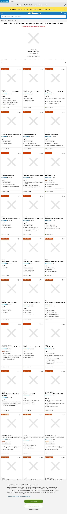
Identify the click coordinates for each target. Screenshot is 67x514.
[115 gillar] (41, 239)
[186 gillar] (19, 239)
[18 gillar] (63, 280)
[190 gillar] (41, 458)
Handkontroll (33, 60)
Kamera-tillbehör (48, 60)
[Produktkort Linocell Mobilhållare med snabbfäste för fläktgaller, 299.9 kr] (11, 380)
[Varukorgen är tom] (65, 13)
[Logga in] (61, 13)
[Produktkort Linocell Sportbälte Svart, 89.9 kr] (55, 162)
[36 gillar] (19, 324)
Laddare (56, 60)
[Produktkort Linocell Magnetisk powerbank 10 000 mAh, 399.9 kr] (33, 162)
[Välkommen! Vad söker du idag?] (34, 17)
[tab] (4, 1)
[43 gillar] (19, 153)
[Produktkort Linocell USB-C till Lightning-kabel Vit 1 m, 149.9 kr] (11, 204)
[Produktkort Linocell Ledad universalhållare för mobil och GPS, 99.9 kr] (33, 423)
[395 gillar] (19, 69)
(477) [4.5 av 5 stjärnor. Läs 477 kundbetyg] (54, 177)
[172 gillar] (41, 153)
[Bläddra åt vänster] (1, 62)
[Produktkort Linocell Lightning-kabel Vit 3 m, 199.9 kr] (55, 121)
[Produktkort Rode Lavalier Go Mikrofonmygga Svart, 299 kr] (55, 247)
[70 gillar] (41, 112)
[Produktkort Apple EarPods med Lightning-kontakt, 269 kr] (55, 204)
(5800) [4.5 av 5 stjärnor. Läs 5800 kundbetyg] (32, 136)
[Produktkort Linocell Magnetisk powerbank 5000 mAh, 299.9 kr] (55, 78)
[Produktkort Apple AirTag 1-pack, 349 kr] (55, 333)
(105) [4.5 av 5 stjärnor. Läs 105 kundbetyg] (32, 306)
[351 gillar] (41, 324)
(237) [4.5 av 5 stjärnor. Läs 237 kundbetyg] (10, 304)
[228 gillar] (19, 458)
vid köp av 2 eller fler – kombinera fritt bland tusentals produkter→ (31, 9)
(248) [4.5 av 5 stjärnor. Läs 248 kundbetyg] (54, 220)
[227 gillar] (19, 280)
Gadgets (20, 60)
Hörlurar (40, 60)
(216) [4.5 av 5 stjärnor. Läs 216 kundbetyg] (54, 395)
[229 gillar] (19, 112)
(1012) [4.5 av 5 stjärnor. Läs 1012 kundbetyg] (32, 263)
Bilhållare (6, 60)
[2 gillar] (20, 415)
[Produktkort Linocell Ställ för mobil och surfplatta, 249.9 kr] (11, 288)
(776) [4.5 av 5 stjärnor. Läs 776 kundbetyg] (54, 348)
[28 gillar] (63, 196)
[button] (37, 53)
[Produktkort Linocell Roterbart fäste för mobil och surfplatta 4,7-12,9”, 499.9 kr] (33, 288)
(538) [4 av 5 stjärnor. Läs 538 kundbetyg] (32, 440)
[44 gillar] (63, 112)
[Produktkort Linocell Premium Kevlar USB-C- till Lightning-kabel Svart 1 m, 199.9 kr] (11, 423)
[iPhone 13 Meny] (7, 20)
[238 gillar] (63, 371)
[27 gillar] (41, 196)
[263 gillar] (19, 371)
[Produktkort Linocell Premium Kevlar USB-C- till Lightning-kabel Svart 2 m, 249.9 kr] (11, 333)
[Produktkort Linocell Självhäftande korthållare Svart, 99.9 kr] (33, 466)
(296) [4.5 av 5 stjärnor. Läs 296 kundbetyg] (54, 93)
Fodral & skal (14, 60)
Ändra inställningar (33, 509)
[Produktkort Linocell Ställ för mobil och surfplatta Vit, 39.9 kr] (33, 247)
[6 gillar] (64, 415)
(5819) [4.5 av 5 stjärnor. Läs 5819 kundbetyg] (10, 93)
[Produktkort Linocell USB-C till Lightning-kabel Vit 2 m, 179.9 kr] (33, 78)
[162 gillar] (63, 458)
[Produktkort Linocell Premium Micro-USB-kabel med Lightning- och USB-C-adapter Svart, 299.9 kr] (55, 466)
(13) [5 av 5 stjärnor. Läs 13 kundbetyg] (54, 306)
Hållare (26, 60)
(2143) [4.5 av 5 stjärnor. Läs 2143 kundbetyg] (32, 93)
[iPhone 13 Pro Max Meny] (17, 20)
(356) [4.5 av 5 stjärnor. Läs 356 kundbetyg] (10, 348)
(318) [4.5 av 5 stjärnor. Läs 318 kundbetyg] (32, 177)
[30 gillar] (63, 239)
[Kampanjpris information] (52, 180)
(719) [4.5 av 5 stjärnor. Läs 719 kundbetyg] (10, 263)
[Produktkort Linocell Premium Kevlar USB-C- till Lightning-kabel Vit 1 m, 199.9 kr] (55, 423)
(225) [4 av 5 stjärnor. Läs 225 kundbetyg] (32, 395)
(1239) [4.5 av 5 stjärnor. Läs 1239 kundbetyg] (10, 397)
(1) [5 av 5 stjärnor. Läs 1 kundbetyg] (53, 263)
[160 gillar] (63, 69)
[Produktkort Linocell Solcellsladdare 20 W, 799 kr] (33, 380)
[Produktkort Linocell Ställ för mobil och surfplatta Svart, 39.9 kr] (33, 333)
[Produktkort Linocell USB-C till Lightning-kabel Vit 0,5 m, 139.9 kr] (11, 121)
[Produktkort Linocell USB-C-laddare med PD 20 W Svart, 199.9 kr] (33, 204)
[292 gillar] (63, 324)
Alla (2, 60)
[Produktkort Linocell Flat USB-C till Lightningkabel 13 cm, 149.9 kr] (11, 466)
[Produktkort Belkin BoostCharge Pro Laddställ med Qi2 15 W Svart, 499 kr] (55, 288)
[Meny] (2, 13)
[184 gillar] (41, 280)
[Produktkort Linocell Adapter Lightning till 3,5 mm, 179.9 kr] (11, 247)
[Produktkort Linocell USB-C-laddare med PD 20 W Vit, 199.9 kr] (11, 78)
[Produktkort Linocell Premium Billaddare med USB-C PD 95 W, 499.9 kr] (55, 380)
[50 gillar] (41, 69)
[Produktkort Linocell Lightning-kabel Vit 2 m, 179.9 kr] (33, 121)
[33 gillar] (19, 196)
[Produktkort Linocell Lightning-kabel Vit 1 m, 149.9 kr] (11, 162)
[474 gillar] (41, 415)
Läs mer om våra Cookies (13, 496)
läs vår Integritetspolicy (25, 496)
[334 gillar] (63, 153)
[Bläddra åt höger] (65, 62)
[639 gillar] (41, 371)
